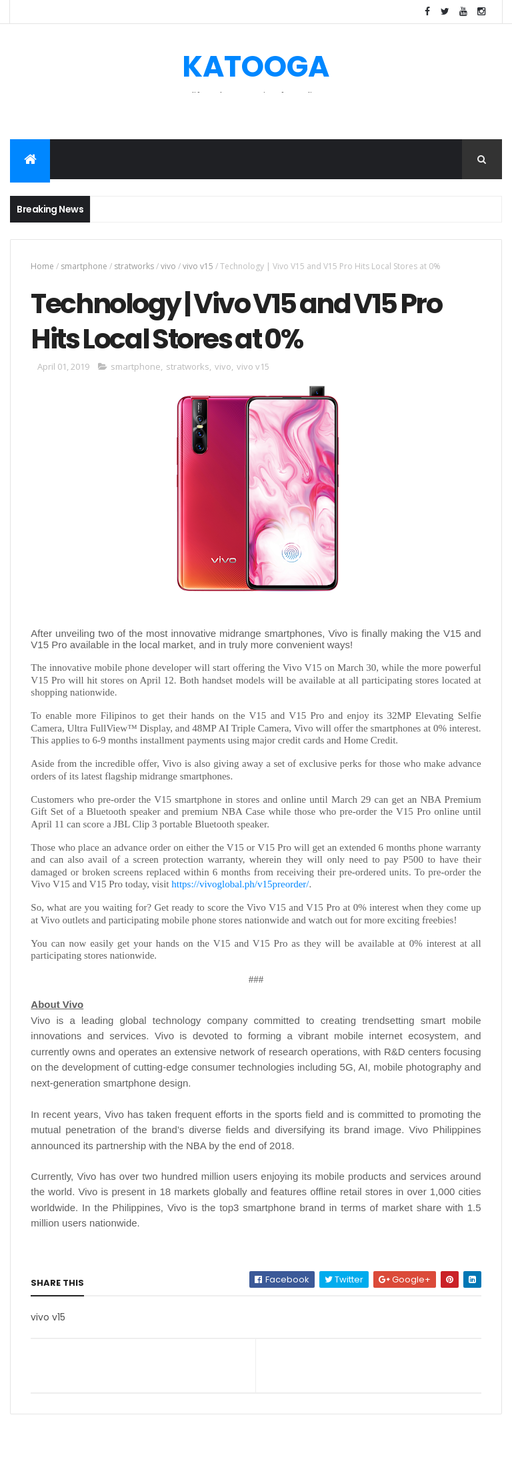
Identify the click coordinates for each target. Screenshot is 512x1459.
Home (42, 266)
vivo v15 (198, 266)
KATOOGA (255, 66)
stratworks (134, 266)
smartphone (84, 266)
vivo (168, 266)
